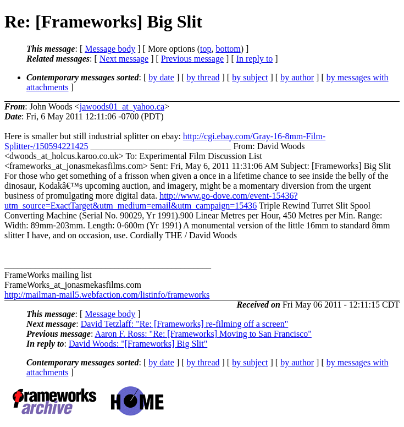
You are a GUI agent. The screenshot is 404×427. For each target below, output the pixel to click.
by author (297, 77)
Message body (110, 48)
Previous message (192, 58)
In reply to (254, 58)
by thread (203, 77)
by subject (250, 77)
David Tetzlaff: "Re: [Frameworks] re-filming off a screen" (185, 324)
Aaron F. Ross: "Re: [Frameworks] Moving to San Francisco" (203, 333)
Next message (123, 58)
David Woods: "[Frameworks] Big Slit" (138, 343)
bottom (227, 48)
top (205, 48)
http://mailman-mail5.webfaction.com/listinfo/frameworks (106, 294)
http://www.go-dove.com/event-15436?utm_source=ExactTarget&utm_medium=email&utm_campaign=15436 (151, 200)
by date (161, 77)
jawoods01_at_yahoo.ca (122, 106)
